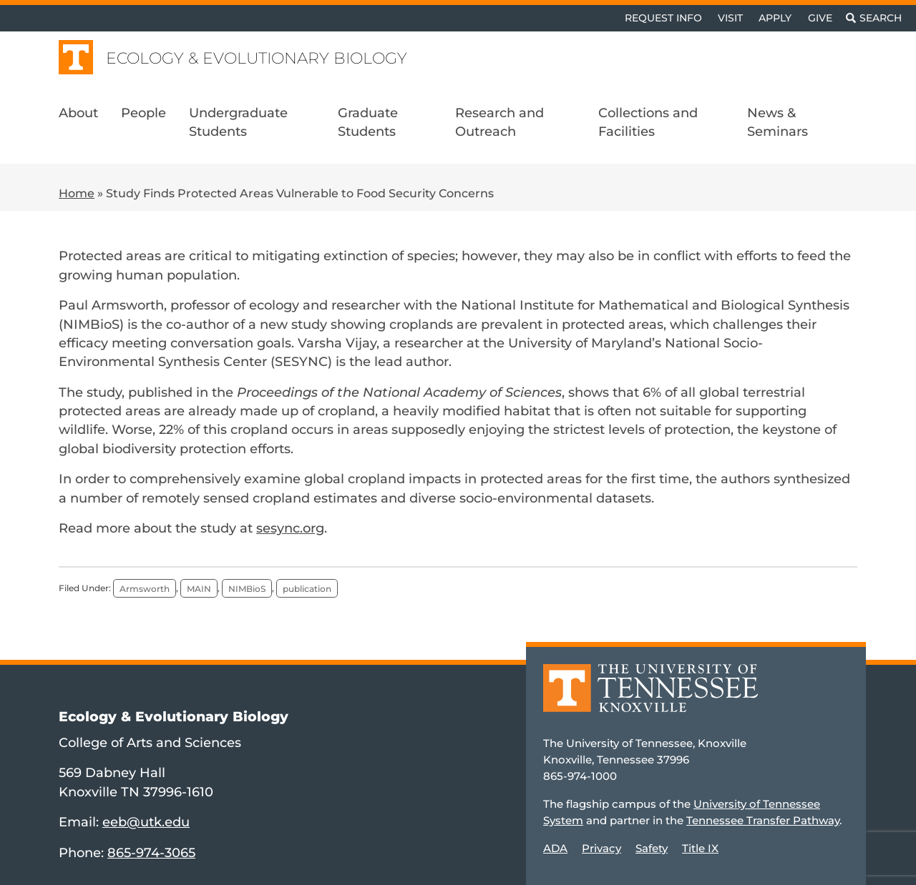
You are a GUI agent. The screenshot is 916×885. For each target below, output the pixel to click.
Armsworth (145, 588)
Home (76, 193)
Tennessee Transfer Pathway (762, 820)
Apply (775, 17)
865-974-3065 (151, 852)
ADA (555, 848)
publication (307, 588)
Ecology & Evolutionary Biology (256, 58)
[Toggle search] (873, 18)
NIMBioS (246, 588)
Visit (730, 17)
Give (820, 17)
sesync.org (290, 527)
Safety (651, 848)
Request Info (663, 17)
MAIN (199, 588)
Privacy (601, 848)
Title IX (700, 848)
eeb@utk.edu (146, 821)
